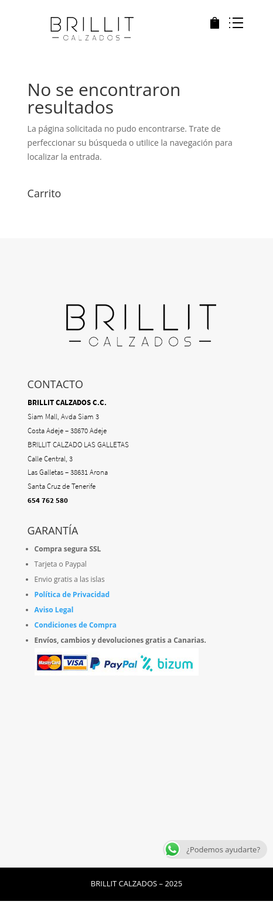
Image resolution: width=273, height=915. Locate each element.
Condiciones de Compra (76, 625)
